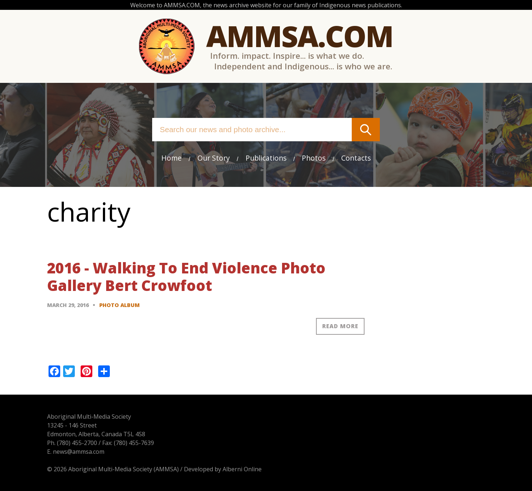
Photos (313, 158)
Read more (340, 326)
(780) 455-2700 (77, 443)
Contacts (356, 158)
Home (171, 158)
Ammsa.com (299, 35)
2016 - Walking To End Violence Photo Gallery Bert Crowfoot (186, 276)
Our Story (213, 158)
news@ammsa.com (78, 452)
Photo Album (119, 305)
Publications (266, 158)
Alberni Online (242, 469)
